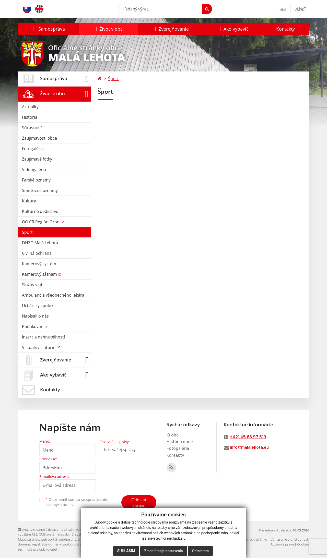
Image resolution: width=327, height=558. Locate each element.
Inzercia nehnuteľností (43, 337)
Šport (27, 232)
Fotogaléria (33, 148)
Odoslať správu (138, 503)
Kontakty (285, 29)
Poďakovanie (34, 326)
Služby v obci (34, 284)
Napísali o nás (35, 316)
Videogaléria (34, 169)
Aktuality (30, 107)
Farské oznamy (36, 180)
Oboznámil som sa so (76, 502)
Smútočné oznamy (40, 190)
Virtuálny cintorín (39, 347)
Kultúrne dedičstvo (40, 211)
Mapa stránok (28, 539)
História (29, 117)
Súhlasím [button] (126, 551)
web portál (49, 539)
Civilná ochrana (37, 253)
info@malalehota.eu (249, 447)
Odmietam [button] (200, 551)
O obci (173, 435)
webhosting (67, 539)
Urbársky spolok (37, 305)
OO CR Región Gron (41, 222)
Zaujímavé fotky (37, 159)
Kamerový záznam (40, 274)
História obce (180, 442)
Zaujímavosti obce (39, 138)
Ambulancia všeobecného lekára (53, 295)
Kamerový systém (39, 263)
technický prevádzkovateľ (37, 549)
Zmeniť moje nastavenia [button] (163, 551)
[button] (48, 29)
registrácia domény (46, 544)
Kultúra (29, 201)
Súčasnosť (32, 127)
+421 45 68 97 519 (248, 437)
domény (24, 544)
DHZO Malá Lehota (40, 243)
